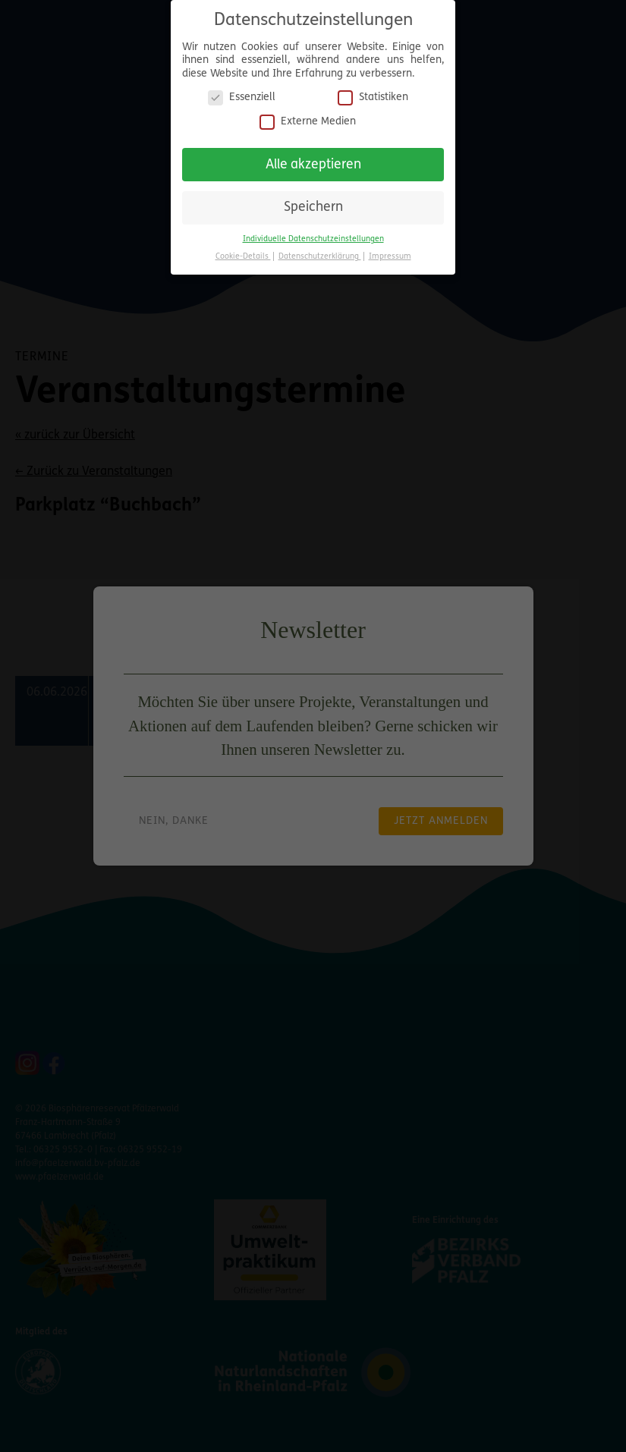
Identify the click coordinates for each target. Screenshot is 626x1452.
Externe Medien (308, 122)
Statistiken (373, 97)
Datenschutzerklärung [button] (319, 257)
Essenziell (241, 97)
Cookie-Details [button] (243, 257)
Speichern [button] (313, 207)
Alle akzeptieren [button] (313, 165)
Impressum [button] (390, 257)
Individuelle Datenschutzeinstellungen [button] (313, 239)
